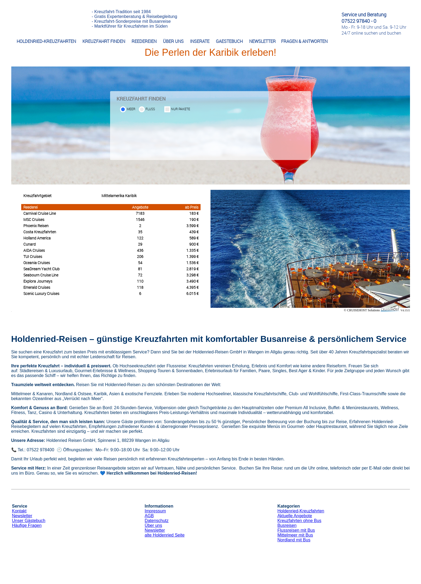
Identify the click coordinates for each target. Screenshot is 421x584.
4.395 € (192, 287)
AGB (149, 515)
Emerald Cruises (36, 287)
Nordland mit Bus (293, 540)
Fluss (150, 109)
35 (140, 231)
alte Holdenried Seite (165, 535)
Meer (131, 109)
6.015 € (192, 293)
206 (140, 256)
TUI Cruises (32, 256)
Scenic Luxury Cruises (41, 293)
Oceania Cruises (36, 262)
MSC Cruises (33, 219)
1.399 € (192, 256)
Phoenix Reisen (36, 225)
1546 (140, 219)
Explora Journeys (37, 281)
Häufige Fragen (27, 525)
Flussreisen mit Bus (296, 530)
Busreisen (286, 525)
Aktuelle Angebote (294, 515)
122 (140, 238)
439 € (193, 231)
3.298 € (192, 275)
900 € (193, 244)
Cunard (29, 244)
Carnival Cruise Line (39, 213)
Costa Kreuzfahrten (39, 231)
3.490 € (192, 281)
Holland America (37, 238)
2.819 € (192, 268)
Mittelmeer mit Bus (295, 535)
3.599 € (192, 225)
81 (140, 268)
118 (140, 287)
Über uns (153, 525)
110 (140, 281)
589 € (193, 238)
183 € (193, 213)
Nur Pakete (180, 109)
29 (140, 244)
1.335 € (192, 250)
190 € (193, 219)
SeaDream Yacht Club (41, 268)
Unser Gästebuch (29, 520)
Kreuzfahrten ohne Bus (299, 520)
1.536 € (192, 262)
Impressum (155, 511)
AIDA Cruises (34, 250)
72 (140, 275)
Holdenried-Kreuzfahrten (300, 511)
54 (140, 262)
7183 (140, 213)
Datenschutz (157, 520)
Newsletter (22, 515)
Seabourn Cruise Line (40, 275)
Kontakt (19, 511)
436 (140, 250)
